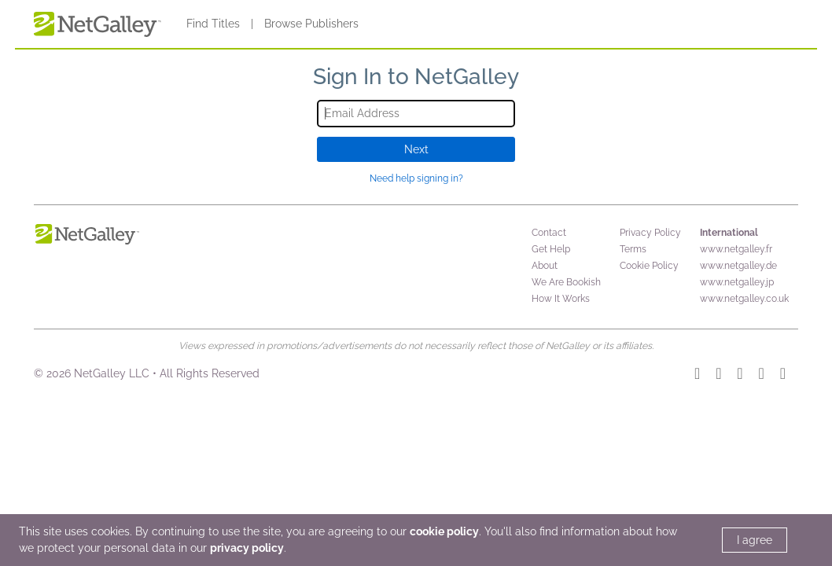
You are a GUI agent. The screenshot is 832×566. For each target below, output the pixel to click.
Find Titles (213, 23)
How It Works (561, 298)
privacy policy (247, 548)
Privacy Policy (650, 232)
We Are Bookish (566, 282)
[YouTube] (739, 375)
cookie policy (444, 531)
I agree (754, 540)
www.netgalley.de (738, 265)
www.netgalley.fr (736, 249)
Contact (549, 232)
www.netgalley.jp (737, 282)
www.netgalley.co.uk (744, 298)
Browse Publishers (311, 23)
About (545, 265)
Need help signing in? (416, 178)
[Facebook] (761, 375)
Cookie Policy (649, 265)
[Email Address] (416, 113)
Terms (633, 249)
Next (416, 149)
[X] (783, 375)
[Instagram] (697, 375)
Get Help (551, 249)
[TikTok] (718, 375)
